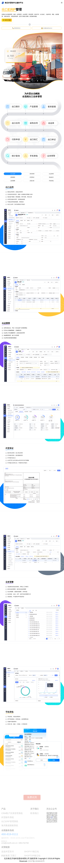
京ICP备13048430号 (36, 861)
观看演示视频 (7, 20)
